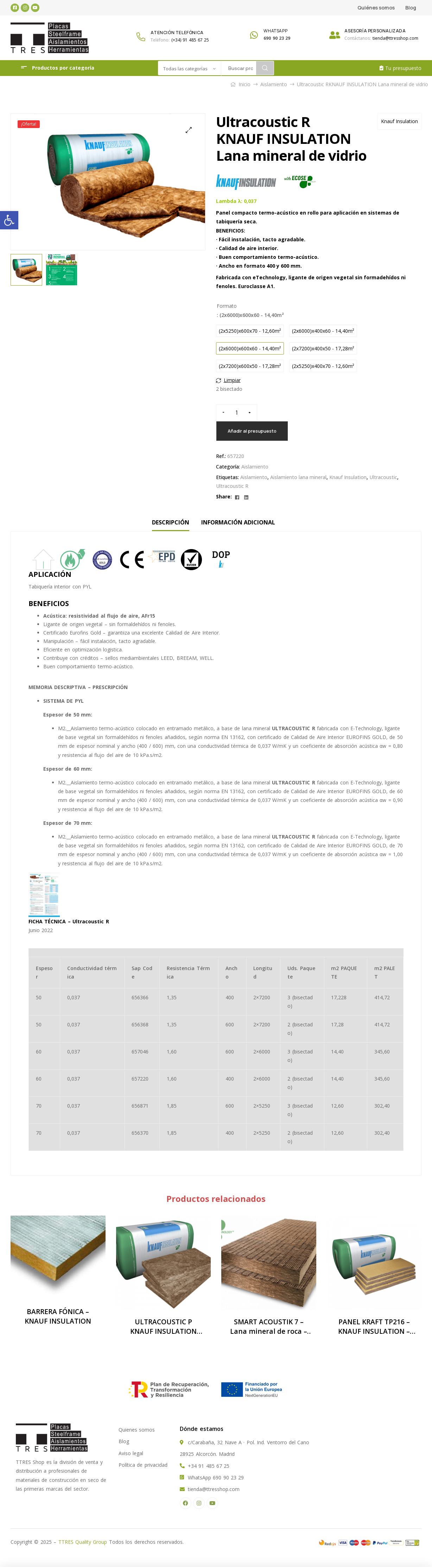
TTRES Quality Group (82, 1542)
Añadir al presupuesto (252, 431)
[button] (9, 220)
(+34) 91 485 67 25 (190, 40)
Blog (410, 7)
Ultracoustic (383, 477)
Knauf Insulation (399, 121)
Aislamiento (273, 84)
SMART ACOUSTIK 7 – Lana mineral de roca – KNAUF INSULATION (268, 1326)
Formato (227, 305)
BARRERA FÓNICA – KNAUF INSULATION (58, 1316)
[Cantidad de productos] (236, 413)
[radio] (250, 331)
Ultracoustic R (232, 486)
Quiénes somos (376, 7)
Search (265, 68)
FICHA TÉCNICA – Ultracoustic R (68, 921)
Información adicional (238, 522)
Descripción (170, 522)
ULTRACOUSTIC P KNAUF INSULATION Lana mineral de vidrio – (163, 1326)
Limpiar (232, 380)
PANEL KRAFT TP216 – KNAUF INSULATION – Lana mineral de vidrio (374, 1326)
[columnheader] (44, 972)
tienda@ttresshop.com (395, 38)
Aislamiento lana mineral (298, 477)
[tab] (170, 522)
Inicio (244, 84)
